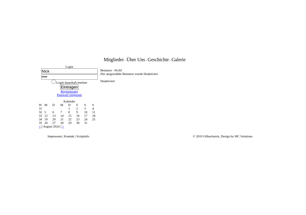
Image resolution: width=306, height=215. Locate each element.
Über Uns (135, 59)
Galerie (179, 59)
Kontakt (69, 136)
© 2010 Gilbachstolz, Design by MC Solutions (223, 136)
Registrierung (69, 91)
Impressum (55, 136)
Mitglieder (114, 59)
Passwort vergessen (69, 94)
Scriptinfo (82, 136)
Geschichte (158, 59)
